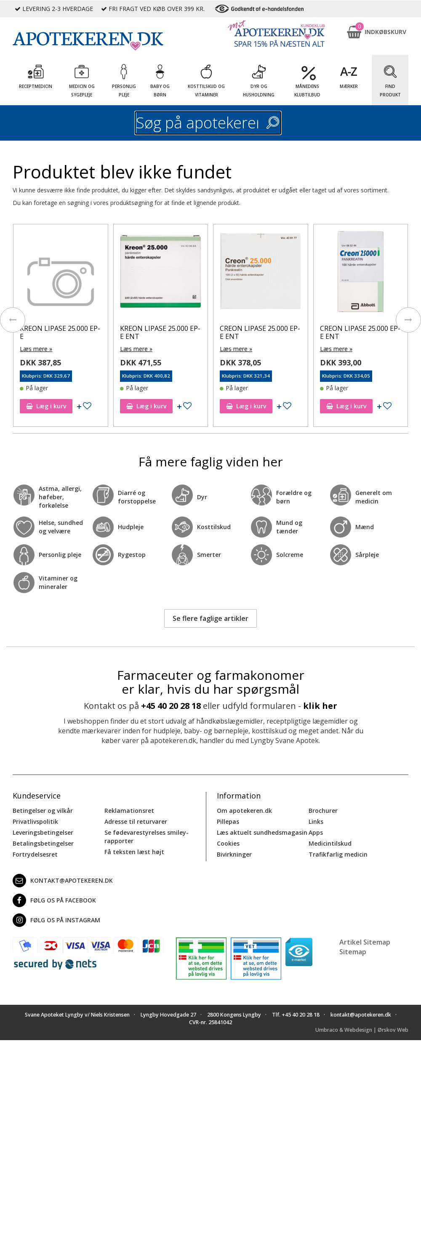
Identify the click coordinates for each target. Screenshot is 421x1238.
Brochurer (323, 811)
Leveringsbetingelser (43, 832)
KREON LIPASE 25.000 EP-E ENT (160, 332)
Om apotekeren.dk (244, 811)
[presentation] (12, 320)
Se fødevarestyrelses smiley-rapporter (146, 836)
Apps (316, 832)
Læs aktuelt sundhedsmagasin (262, 832)
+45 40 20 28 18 (171, 705)
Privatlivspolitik (35, 821)
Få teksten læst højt (134, 852)
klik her (320, 705)
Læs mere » (36, 349)
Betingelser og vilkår (43, 811)
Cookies (228, 843)
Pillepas (228, 821)
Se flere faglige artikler (210, 618)
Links (316, 821)
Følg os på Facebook (54, 900)
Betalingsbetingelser (43, 843)
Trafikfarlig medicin (338, 854)
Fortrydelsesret (35, 854)
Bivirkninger (234, 854)
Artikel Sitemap (364, 942)
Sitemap (352, 951)
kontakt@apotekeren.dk (63, 880)
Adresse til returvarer (135, 821)
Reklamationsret (129, 811)
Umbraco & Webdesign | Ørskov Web (361, 1029)
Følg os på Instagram (56, 920)
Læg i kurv (46, 406)
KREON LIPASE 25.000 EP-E (60, 332)
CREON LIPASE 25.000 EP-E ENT (260, 332)
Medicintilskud (330, 843)
